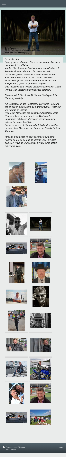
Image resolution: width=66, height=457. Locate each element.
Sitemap (21, 447)
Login (61, 447)
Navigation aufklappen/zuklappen (33, 4)
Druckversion (10, 447)
